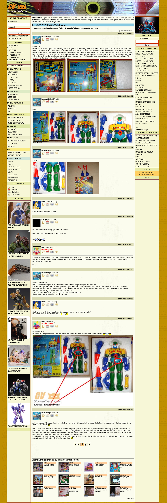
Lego (138, 83)
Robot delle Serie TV (145, 51)
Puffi (138, 95)
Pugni (10, 161)
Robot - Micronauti (144, 61)
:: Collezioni (13, 57)
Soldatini (140, 85)
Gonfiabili (140, 159)
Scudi (10, 172)
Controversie (14, 120)
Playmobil (140, 88)
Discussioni (13, 72)
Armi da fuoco (14, 169)
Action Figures (142, 71)
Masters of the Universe (147, 73)
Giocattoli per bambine (146, 92)
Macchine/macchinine (145, 102)
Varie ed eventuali (16, 123)
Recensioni (13, 75)
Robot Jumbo (141, 56)
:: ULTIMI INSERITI (142, 39)
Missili (10, 164)
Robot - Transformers (146, 59)
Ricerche (12, 109)
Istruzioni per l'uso (17, 152)
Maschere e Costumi (145, 152)
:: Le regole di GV (15, 53)
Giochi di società (143, 119)
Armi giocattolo (143, 114)
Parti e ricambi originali (146, 66)
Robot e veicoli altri (145, 64)
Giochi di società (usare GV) (146, 146)
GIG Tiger (140, 107)
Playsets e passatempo (146, 116)
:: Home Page (12, 45)
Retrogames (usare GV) (146, 136)
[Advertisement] (110, 7)
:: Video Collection (16, 60)
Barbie (138, 80)
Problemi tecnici (15, 118)
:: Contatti (11, 50)
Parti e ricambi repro (145, 76)
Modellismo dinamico (145, 140)
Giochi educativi (143, 162)
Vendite (11, 106)
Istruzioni (12, 180)
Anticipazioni (13, 100)
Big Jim (138, 78)
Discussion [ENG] (15, 85)
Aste (10, 111)
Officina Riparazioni (17, 141)
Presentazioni (14, 88)
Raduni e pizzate (15, 135)
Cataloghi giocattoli (145, 121)
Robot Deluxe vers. (144, 54)
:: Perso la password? (18, 36)
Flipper (139, 150)
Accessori (12, 175)
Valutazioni (13, 77)
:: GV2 (9, 48)
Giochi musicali (142, 164)
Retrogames (141, 124)
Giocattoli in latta (144, 109)
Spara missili (13, 177)
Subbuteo (140, 154)
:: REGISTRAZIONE (15, 38)
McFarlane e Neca (144, 112)
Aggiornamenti (14, 155)
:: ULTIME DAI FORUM (15, 66)
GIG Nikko (140, 104)
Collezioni (12, 144)
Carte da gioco (142, 138)
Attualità (12, 129)
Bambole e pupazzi (144, 90)
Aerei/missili (141, 100)
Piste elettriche (143, 166)
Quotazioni (13, 83)
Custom (11, 146)
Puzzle (139, 157)
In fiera (11, 80)
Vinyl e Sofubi (142, 68)
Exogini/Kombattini (144, 97)
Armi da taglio (14, 167)
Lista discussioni (126, 31)
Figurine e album (143, 143)
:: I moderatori (13, 55)
